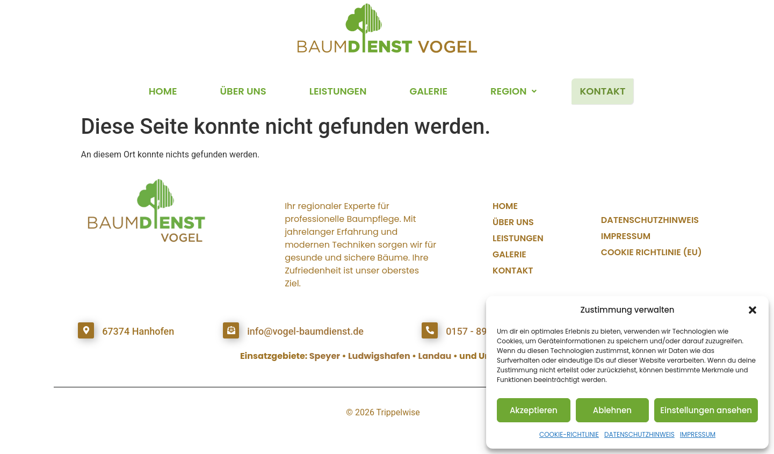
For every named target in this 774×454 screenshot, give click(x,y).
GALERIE (428, 91)
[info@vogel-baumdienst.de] (231, 330)
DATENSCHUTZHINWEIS (639, 434)
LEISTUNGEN (338, 91)
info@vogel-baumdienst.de (305, 331)
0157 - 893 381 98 (485, 331)
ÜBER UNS (243, 91)
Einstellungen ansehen (706, 410)
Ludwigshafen (379, 356)
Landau (435, 356)
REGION (513, 91)
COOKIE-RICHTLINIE (569, 434)
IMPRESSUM (697, 434)
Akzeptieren (534, 410)
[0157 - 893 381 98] (430, 330)
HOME (163, 91)
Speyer (324, 356)
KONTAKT (602, 91)
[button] (752, 310)
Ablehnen (612, 410)
